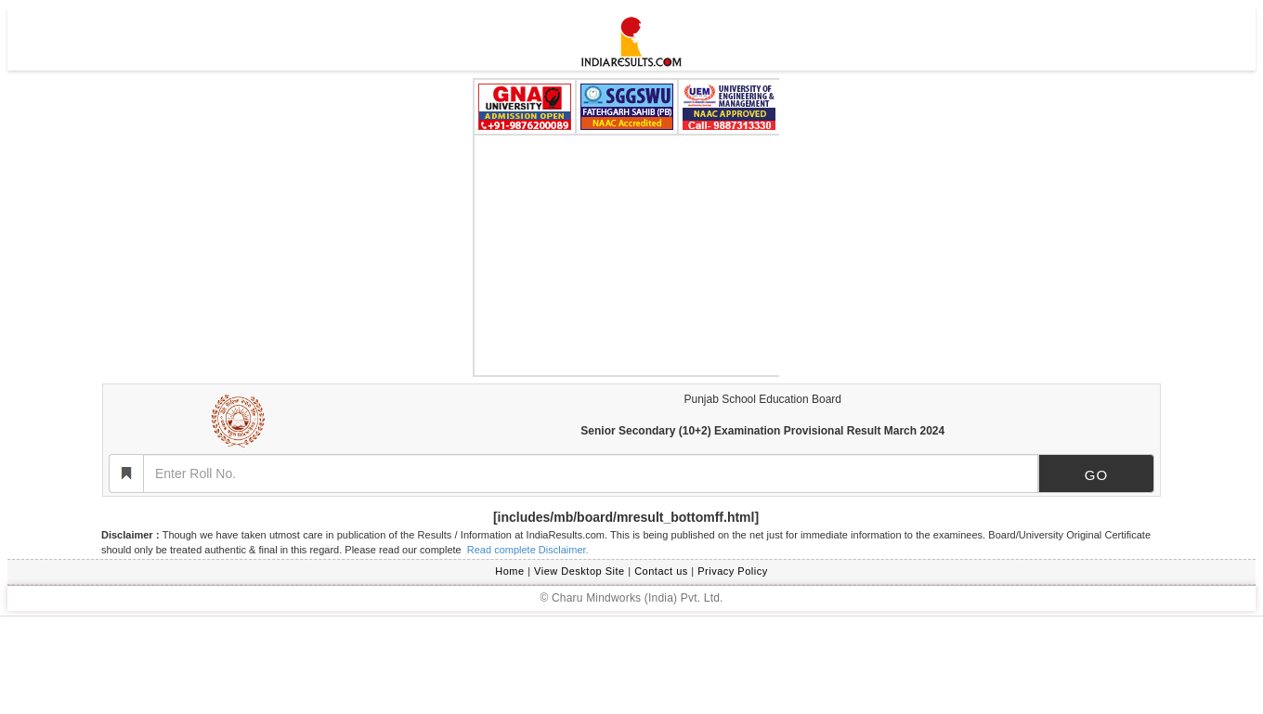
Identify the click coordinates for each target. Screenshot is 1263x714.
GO (1096, 475)
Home (509, 571)
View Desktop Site (579, 571)
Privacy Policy (732, 571)
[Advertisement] (626, 255)
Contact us (661, 571)
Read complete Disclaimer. (526, 549)
